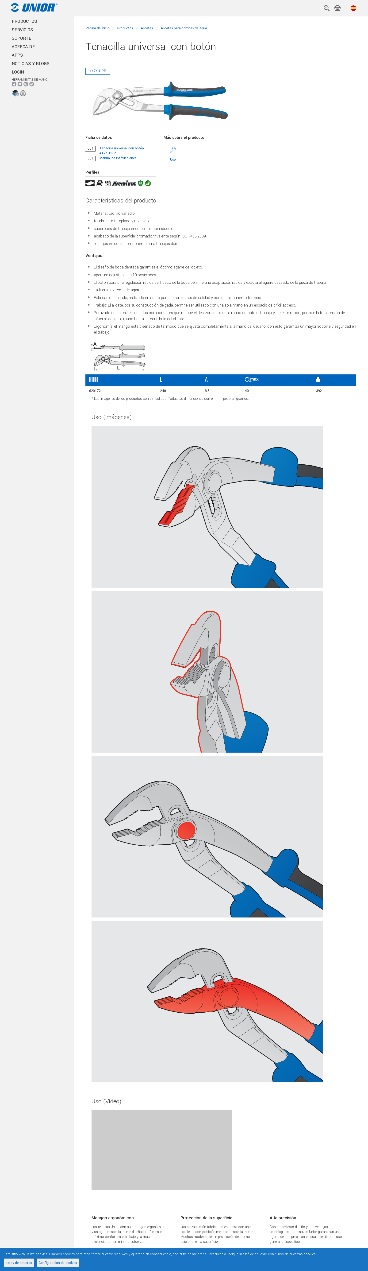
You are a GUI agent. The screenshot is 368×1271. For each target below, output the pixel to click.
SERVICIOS (22, 30)
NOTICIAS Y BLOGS (31, 64)
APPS (17, 55)
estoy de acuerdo (19, 1262)
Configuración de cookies (58, 1262)
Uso (173, 159)
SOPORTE (21, 38)
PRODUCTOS (24, 21)
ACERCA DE (23, 47)
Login (18, 72)
